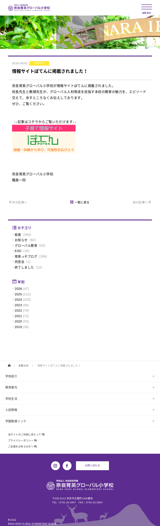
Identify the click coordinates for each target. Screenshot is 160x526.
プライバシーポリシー (22, 440)
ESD (18, 251)
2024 (18, 299)
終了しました (24, 267)
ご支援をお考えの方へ (22, 446)
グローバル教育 (26, 245)
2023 (18, 305)
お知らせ (21, 240)
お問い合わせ (92, 465)
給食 (18, 234)
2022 (18, 310)
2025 (18, 294)
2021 (18, 316)
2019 (18, 327)
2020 (18, 321)
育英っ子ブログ (26, 256)
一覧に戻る (80, 202)
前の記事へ (142, 202)
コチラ (33, 122)
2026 (18, 288)
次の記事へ (18, 202)
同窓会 (19, 262)
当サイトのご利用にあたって (26, 434)
